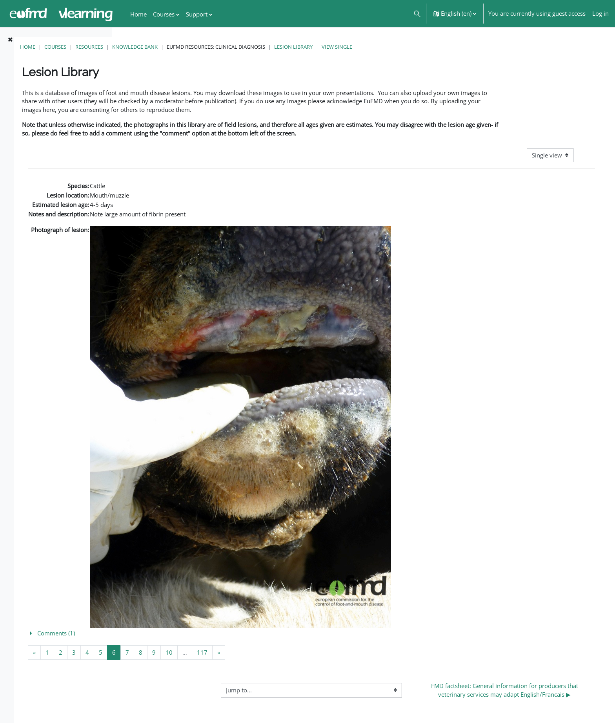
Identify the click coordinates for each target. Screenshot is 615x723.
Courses (159, 46)
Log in (600, 13)
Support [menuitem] (196, 14)
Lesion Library (397, 46)
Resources (193, 46)
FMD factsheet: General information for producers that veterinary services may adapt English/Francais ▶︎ (522, 699)
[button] (416, 13)
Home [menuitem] (138, 14)
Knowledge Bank (239, 46)
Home (131, 46)
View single (441, 46)
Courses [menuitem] (164, 14)
